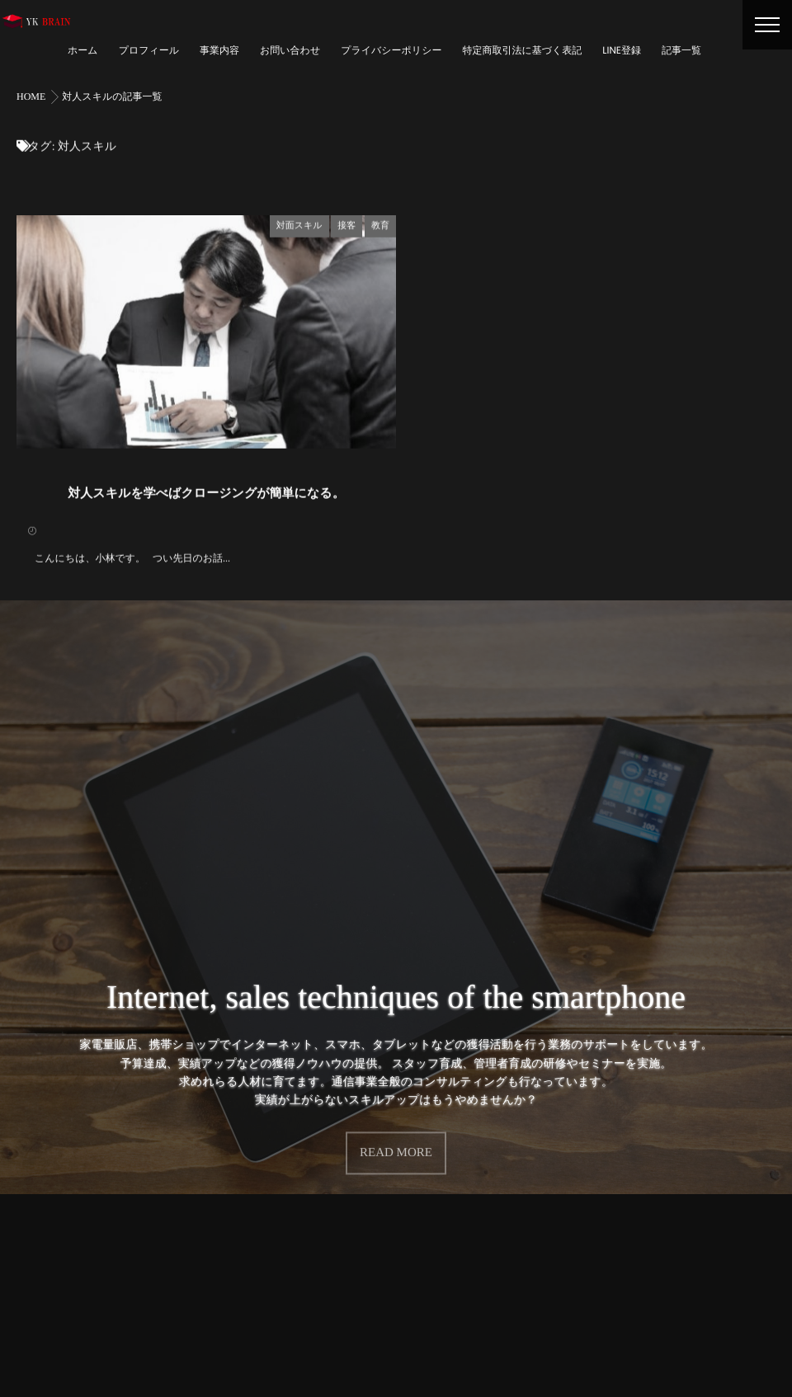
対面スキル (299, 224)
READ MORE (396, 1144)
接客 (346, 224)
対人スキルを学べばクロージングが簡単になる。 (206, 492)
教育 (380, 224)
